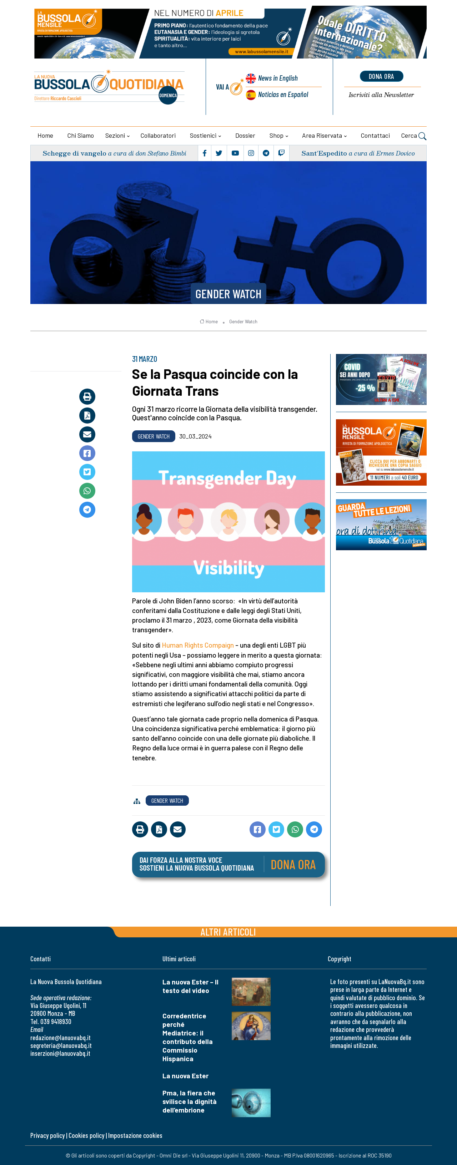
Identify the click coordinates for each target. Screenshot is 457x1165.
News (278, 77)
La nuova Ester (185, 1076)
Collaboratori (158, 135)
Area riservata (322, 135)
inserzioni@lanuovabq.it (60, 1053)
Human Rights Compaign (198, 645)
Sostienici (203, 135)
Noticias (283, 94)
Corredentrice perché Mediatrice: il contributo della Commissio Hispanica (187, 1037)
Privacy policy (47, 1135)
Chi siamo (80, 135)
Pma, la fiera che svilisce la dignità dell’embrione (189, 1101)
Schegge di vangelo (74, 153)
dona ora (382, 76)
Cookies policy (86, 1135)
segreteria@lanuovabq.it (61, 1045)
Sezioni (115, 135)
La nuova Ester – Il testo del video (190, 986)
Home (45, 135)
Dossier (245, 135)
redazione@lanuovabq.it (60, 1037)
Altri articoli (228, 931)
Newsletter (381, 95)
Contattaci (375, 135)
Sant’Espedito (324, 153)
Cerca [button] (414, 136)
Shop (276, 135)
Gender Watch (228, 293)
